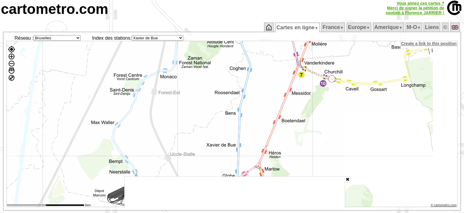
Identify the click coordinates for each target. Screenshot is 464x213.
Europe (359, 27)
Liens (432, 27)
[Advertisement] (234, 192)
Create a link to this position (429, 43)
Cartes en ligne (298, 27)
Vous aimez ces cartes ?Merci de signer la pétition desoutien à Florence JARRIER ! (415, 8)
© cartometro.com (444, 206)
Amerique (389, 27)
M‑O (414, 27)
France (333, 27)
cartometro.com (54, 9)
